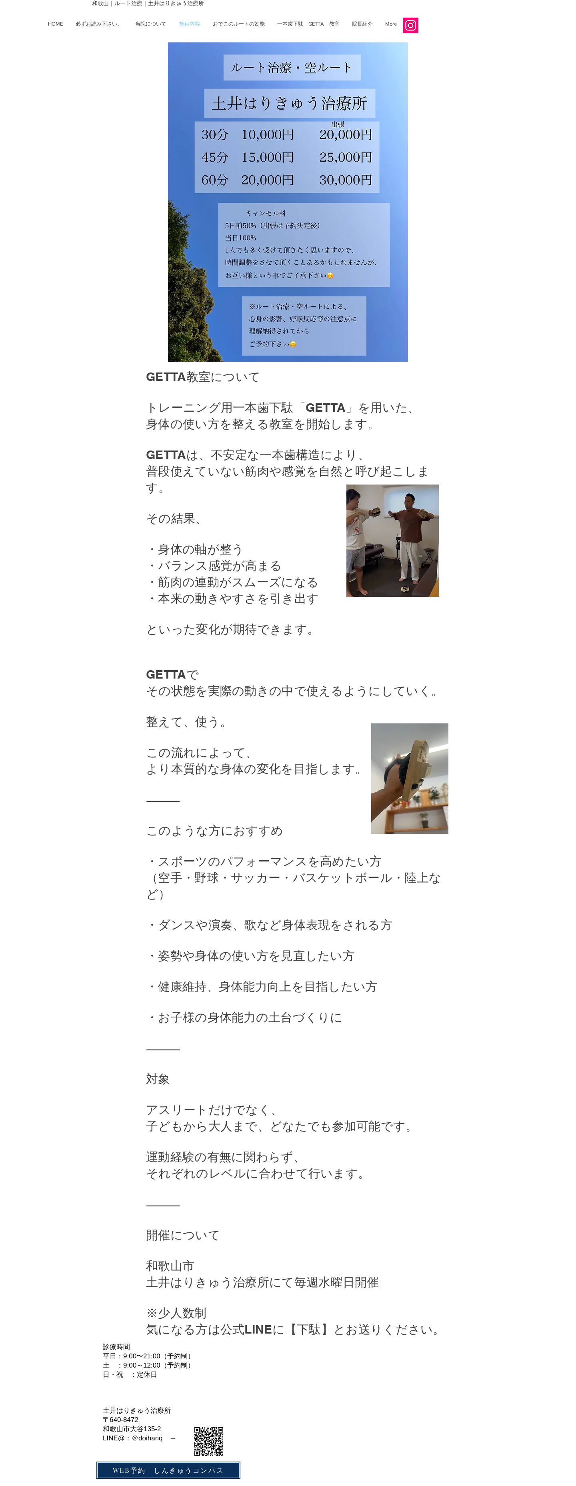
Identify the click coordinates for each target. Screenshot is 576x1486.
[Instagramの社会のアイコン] (410, 25)
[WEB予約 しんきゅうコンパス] (168, 1470)
